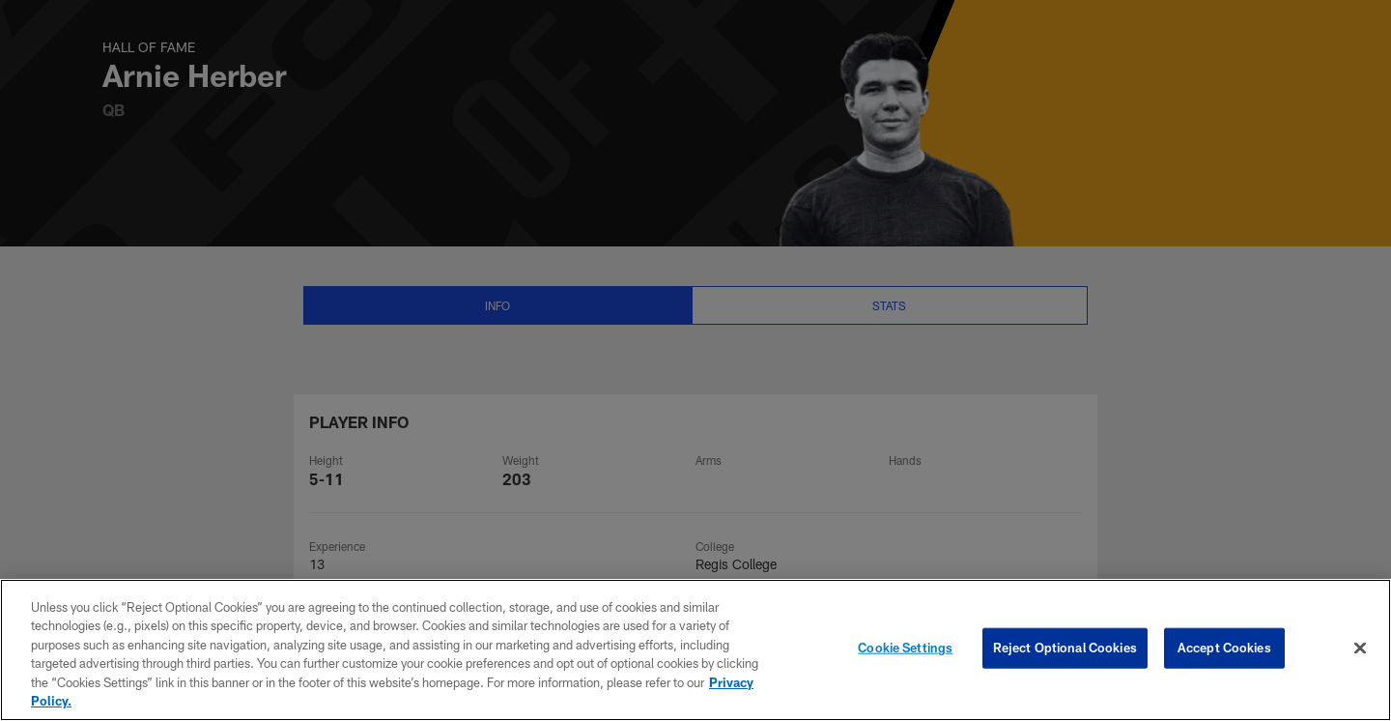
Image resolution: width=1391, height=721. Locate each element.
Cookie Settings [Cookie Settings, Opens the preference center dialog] (905, 647)
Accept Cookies (1224, 647)
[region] (695, 650)
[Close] (1360, 648)
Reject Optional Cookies (1065, 647)
